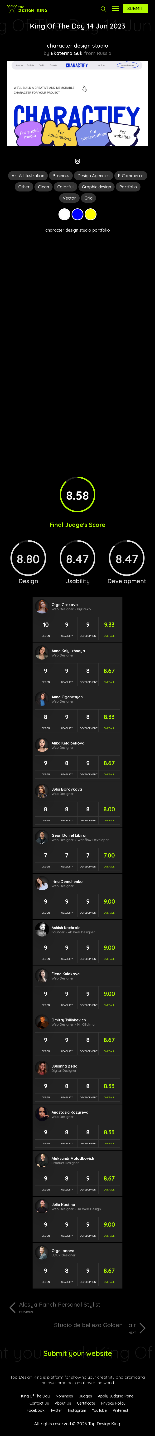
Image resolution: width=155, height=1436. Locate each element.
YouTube (99, 1410)
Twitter (56, 1410)
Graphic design (96, 187)
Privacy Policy (113, 1403)
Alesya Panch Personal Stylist (83, 1307)
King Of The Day (35, 1396)
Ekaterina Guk (66, 53)
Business (61, 175)
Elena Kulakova (66, 973)
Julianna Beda (65, 1066)
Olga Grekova (65, 604)
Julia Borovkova (67, 789)
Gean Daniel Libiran (69, 835)
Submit (135, 8)
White (64, 214)
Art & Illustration (28, 175)
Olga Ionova (63, 1250)
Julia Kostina (63, 1204)
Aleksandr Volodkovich (73, 1158)
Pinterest (120, 1410)
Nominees (64, 1396)
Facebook (35, 1410)
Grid (88, 198)
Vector (69, 198)
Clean (43, 187)
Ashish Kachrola (66, 927)
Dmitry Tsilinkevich (69, 1020)
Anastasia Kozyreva (70, 1112)
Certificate (86, 1403)
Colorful (65, 187)
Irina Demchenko (67, 881)
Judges (85, 1396)
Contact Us (39, 1403)
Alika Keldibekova (68, 743)
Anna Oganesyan (67, 697)
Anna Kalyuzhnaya (68, 650)
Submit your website (77, 1353)
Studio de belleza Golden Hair (71, 1327)
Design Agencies (94, 175)
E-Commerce (131, 175)
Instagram (77, 1410)
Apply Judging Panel (116, 1396)
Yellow (91, 214)
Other (24, 187)
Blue (77, 214)
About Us (63, 1403)
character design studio (77, 45)
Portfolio (128, 187)
